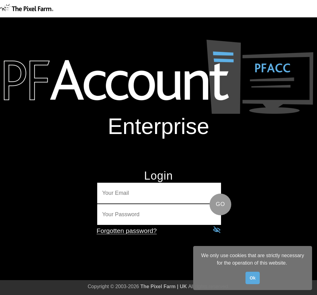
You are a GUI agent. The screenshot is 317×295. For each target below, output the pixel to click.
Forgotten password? (127, 230)
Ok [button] (252, 277)
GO (220, 204)
